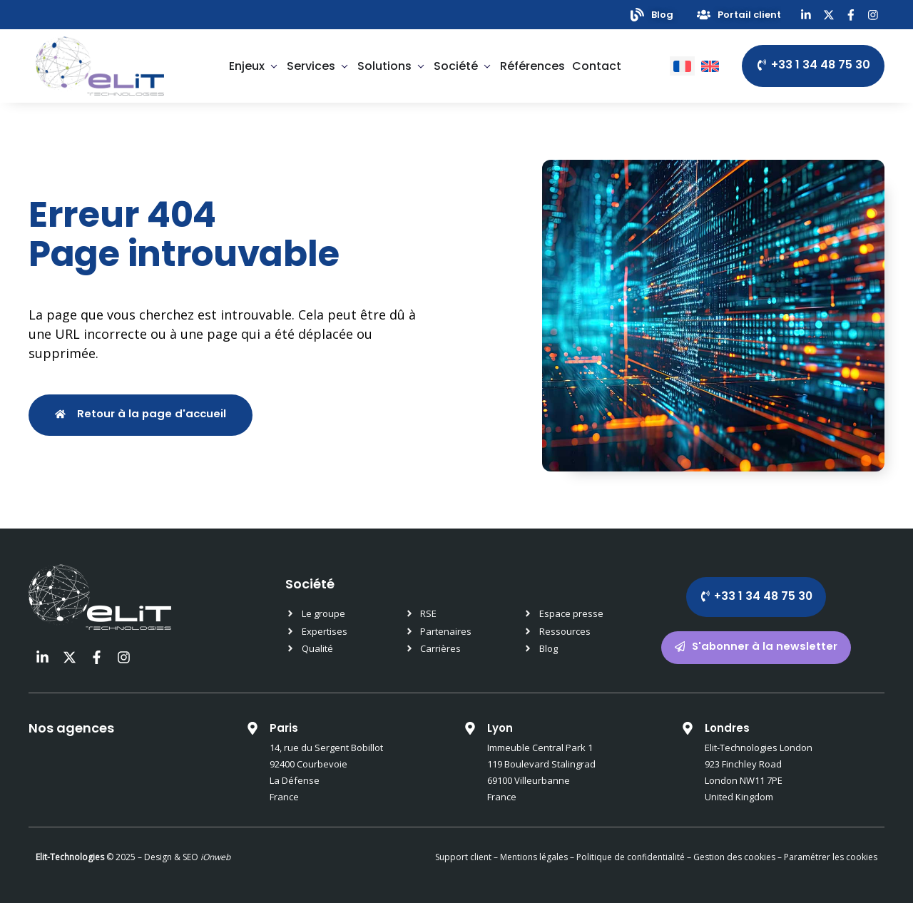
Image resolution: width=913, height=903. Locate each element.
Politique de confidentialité (629, 857)
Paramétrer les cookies (830, 857)
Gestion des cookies (734, 857)
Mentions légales (534, 857)
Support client (463, 857)
